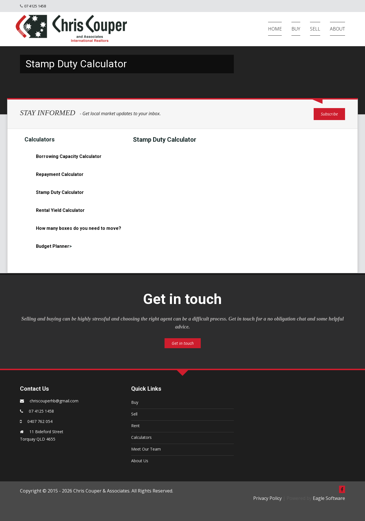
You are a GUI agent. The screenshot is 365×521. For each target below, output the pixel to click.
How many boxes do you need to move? (78, 228)
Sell (134, 414)
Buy (134, 402)
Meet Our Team (146, 449)
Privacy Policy (267, 498)
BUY (295, 29)
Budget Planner (52, 246)
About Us (139, 460)
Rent (135, 425)
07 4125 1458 (35, 6)
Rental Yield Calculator (60, 210)
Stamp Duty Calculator (60, 192)
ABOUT (337, 29)
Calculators (141, 437)
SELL (315, 29)
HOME (275, 29)
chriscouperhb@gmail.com (54, 401)
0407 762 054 (39, 421)
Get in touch (183, 343)
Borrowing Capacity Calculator (69, 156)
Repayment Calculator (60, 174)
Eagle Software (329, 498)
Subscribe (329, 114)
